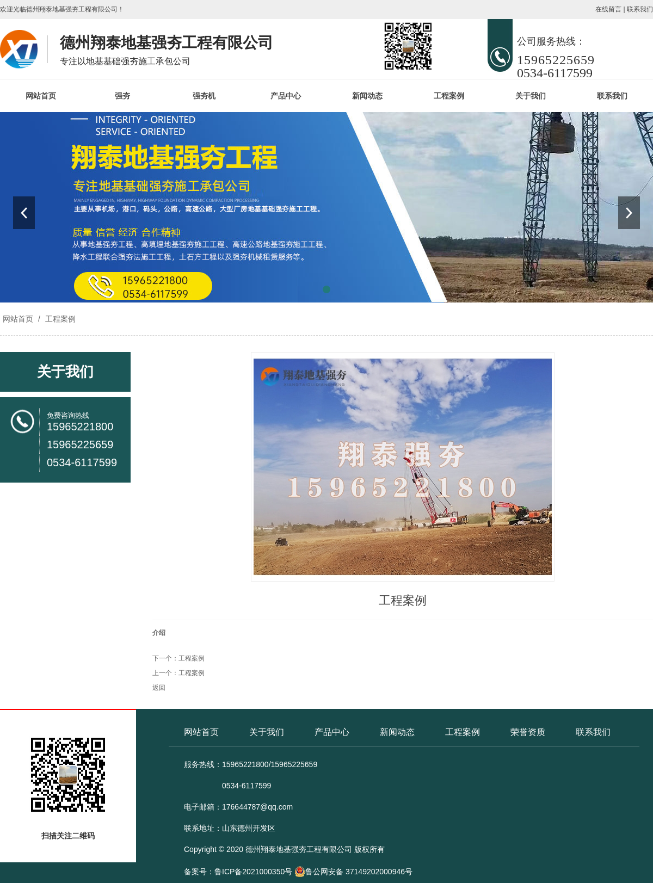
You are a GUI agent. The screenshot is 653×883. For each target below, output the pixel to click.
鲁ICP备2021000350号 (253, 871)
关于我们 (530, 95)
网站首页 (41, 95)
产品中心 (285, 95)
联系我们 (640, 9)
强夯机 (204, 95)
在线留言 (608, 9)
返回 (158, 687)
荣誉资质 (527, 732)
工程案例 (449, 95)
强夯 (122, 95)
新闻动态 (367, 95)
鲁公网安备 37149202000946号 (353, 871)
